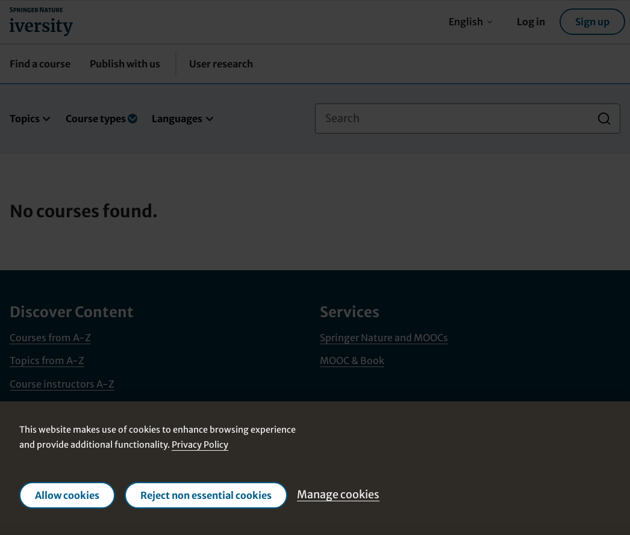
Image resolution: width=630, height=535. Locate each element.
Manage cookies (338, 494)
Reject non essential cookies (206, 495)
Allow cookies (67, 495)
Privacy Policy (200, 444)
